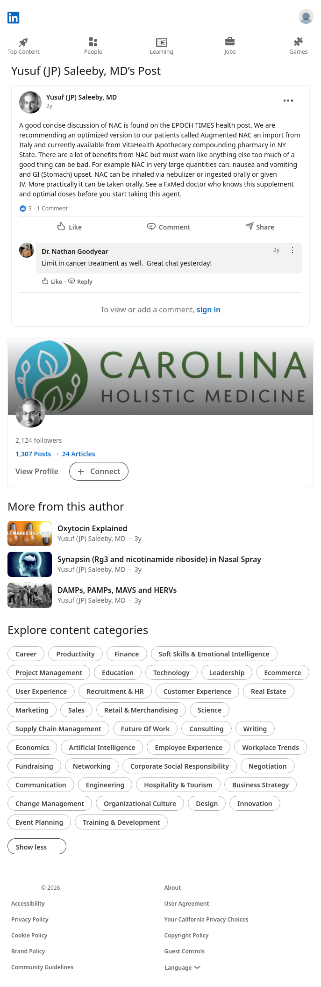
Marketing (32, 710)
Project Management (48, 672)
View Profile (36, 471)
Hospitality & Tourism (178, 784)
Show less (37, 847)
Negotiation (268, 766)
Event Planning (39, 822)
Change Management (49, 803)
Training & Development (121, 822)
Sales (76, 710)
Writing (255, 728)
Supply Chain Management (58, 728)
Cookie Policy (29, 935)
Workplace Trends (270, 747)
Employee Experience (188, 747)
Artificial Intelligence (102, 747)
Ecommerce (282, 672)
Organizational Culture (140, 803)
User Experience (41, 691)
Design (207, 803)
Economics (32, 747)
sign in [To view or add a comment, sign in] (209, 309)
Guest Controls (184, 951)
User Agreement (186, 904)
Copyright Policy (186, 935)
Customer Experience (197, 691)
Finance (126, 653)
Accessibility (28, 904)
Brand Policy (28, 951)
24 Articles (78, 453)
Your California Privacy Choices (206, 919)
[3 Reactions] (25, 208)
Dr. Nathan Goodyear (75, 251)
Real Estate (268, 691)
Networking (92, 766)
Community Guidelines (42, 967)
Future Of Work (145, 728)
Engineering (105, 784)
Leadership (227, 672)
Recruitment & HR (114, 691)
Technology (171, 672)
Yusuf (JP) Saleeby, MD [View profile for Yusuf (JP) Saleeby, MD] (81, 97)
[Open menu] (288, 100)
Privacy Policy (29, 919)
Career (25, 653)
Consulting (206, 728)
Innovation (254, 803)
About (172, 888)
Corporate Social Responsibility (179, 766)
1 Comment (52, 208)
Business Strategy (260, 784)
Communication (40, 784)
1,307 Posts (33, 453)
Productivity (75, 653)
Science (209, 710)
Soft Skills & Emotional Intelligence (214, 653)
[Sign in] (306, 18)
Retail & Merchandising (141, 710)
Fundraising (34, 766)
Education (118, 672)
